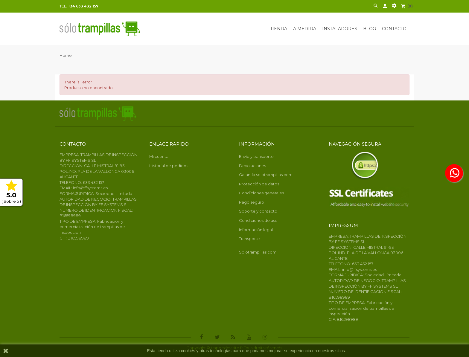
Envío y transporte (256, 156)
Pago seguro (251, 202)
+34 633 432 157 (83, 6)
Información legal (256, 229)
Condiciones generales (261, 192)
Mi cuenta (158, 156)
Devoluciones (252, 165)
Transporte (249, 238)
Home (66, 55)
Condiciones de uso (258, 220)
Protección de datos (259, 183)
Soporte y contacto (258, 211)
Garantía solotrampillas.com (266, 174)
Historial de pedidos (168, 165)
